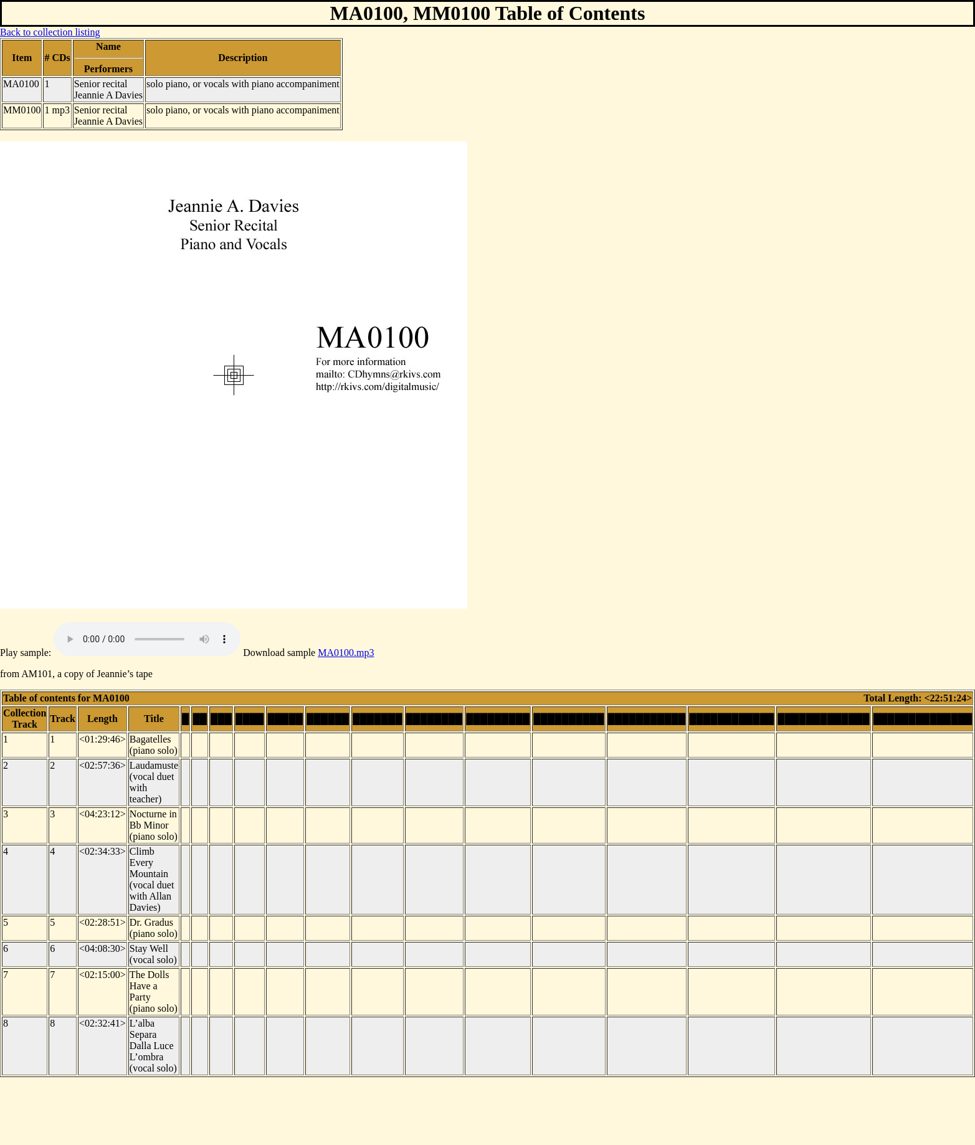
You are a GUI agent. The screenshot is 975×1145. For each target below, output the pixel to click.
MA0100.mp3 (346, 652)
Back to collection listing (50, 32)
